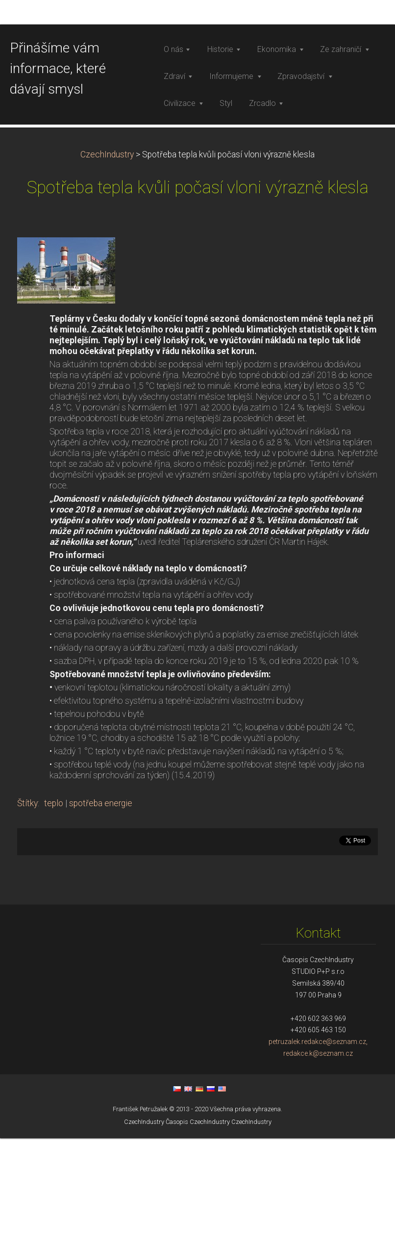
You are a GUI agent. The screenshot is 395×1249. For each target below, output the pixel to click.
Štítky (27, 963)
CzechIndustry (107, 314)
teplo (53, 963)
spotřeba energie (100, 963)
